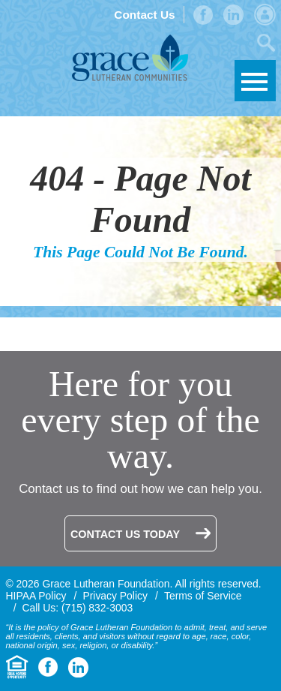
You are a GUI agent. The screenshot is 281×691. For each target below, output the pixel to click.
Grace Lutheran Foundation (130, 58)
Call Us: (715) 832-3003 (77, 608)
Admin (265, 15)
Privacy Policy (115, 596)
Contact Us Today (125, 534)
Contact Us (144, 14)
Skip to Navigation (255, 80)
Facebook (203, 15)
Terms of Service (203, 596)
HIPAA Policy (36, 596)
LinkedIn (233, 15)
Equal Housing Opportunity (17, 667)
